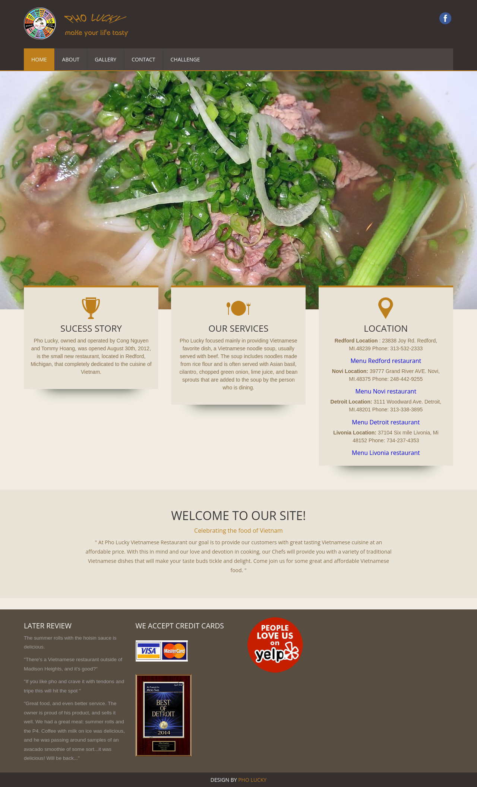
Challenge (185, 59)
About (71, 59)
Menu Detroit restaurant (386, 422)
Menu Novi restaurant (386, 391)
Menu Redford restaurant (385, 361)
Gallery (105, 59)
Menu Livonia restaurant (386, 453)
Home (39, 59)
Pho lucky (252, 779)
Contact (143, 59)
